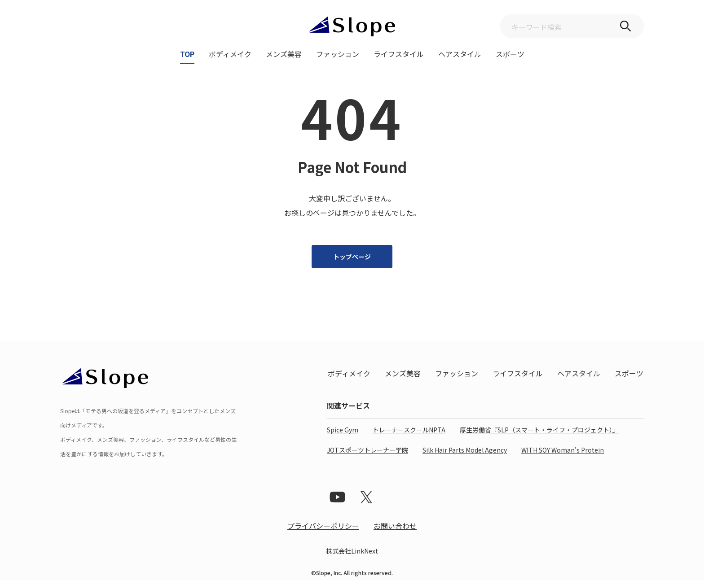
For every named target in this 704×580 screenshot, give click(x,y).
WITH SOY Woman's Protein (562, 449)
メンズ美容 (284, 54)
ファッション (337, 54)
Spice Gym (342, 429)
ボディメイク (230, 54)
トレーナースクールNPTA (409, 429)
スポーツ (510, 54)
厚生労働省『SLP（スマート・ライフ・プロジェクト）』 (539, 429)
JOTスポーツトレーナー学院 (367, 449)
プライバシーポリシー (323, 525)
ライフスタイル (399, 54)
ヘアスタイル (459, 54)
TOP (187, 54)
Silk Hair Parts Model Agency (464, 449)
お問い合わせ (395, 525)
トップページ (352, 256)
